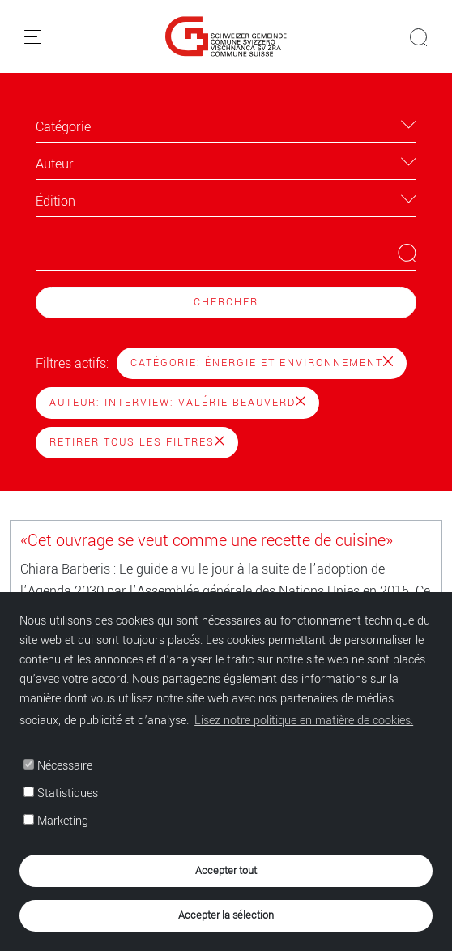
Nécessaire (57, 765)
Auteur (55, 164)
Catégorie (63, 126)
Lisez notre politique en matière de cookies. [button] (303, 720)
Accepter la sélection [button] (226, 915)
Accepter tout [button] (226, 870)
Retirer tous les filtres (136, 442)
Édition (55, 201)
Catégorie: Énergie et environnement (261, 363)
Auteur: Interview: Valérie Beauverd (177, 402)
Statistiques (60, 793)
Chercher (226, 302)
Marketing (55, 820)
